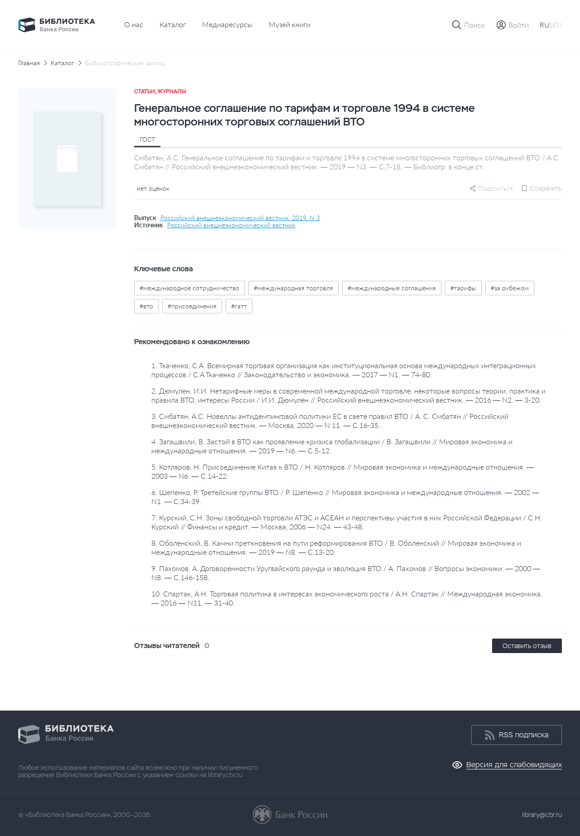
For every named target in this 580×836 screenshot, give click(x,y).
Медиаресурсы (227, 24)
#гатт (239, 306)
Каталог (173, 24)
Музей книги (289, 24)
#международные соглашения (392, 288)
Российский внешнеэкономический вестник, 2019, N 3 (240, 217)
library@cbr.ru (542, 815)
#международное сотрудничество (189, 288)
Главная (29, 63)
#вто (146, 306)
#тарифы (463, 288)
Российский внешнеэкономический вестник (231, 225)
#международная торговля (293, 288)
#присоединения (192, 306)
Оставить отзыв (527, 646)
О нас (133, 24)
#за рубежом (510, 288)
